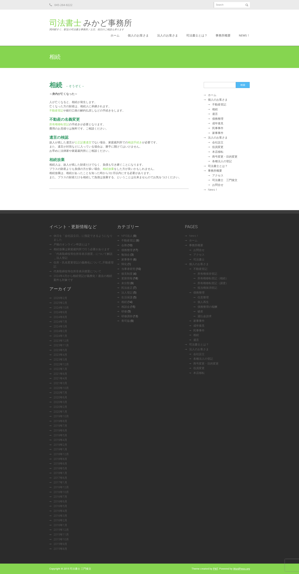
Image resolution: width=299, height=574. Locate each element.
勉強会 (125, 254)
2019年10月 (61, 416)
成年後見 (217, 123)
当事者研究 (128, 269)
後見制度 (127, 273)
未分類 (125, 283)
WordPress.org (241, 568)
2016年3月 (60, 515)
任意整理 (203, 297)
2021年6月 (60, 374)
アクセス (217, 175)
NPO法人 (127, 236)
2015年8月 (60, 549)
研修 (124, 311)
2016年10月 (61, 492)
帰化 (124, 264)
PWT (215, 568)
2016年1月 (60, 525)
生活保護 (127, 297)
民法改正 (127, 288)
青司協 (125, 321)
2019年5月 (60, 435)
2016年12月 (61, 487)
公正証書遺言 (83, 142)
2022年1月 (60, 369)
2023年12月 (61, 340)
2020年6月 (60, 397)
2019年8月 (60, 421)
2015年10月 (61, 539)
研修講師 (127, 316)
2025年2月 (60, 303)
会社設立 (217, 142)
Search (220, 4)
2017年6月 (60, 478)
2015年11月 (61, 534)
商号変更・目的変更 (224, 156)
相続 (215, 109)
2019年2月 (60, 444)
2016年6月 (60, 501)
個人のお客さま (138, 35)
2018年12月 (61, 454)
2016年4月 (60, 511)
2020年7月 (60, 392)
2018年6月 (60, 463)
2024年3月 (60, 326)
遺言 (215, 114)
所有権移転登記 (59, 124)
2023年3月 (60, 359)
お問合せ (217, 185)
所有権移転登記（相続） (213, 278)
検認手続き (135, 142)
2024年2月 (60, 331)
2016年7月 (60, 496)
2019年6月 (60, 430)
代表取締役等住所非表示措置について (77, 271)
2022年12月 (61, 364)
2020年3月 (60, 402)
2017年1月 (60, 482)
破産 (200, 311)
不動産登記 (56, 110)
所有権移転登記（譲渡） (213, 283)
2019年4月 (60, 440)
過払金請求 (205, 316)
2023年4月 (60, 354)
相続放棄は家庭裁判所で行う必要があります (82, 249)
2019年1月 (60, 449)
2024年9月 (60, 312)
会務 (124, 245)
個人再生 (203, 302)
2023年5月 (60, 350)
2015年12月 (61, 529)
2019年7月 (60, 425)
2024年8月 (60, 317)
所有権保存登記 (207, 273)
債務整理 (217, 118)
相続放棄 (108, 169)
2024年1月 (60, 336)
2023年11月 (61, 345)
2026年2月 (60, 298)
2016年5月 (60, 506)
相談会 (125, 307)
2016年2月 (60, 520)
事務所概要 (223, 35)
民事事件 (217, 128)
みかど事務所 (90, 25)
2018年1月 (60, 473)
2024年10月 (61, 307)
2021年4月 (60, 378)
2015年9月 (60, 544)
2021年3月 (60, 383)
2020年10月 (61, 388)
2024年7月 (60, 321)
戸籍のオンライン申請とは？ (72, 244)
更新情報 (127, 278)
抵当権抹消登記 (207, 288)
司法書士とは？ (196, 35)
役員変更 (217, 147)
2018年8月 (60, 459)
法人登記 (127, 292)
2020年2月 (60, 407)
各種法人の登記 (222, 161)
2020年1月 (60, 411)
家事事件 (217, 133)
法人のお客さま (167, 35)
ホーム (115, 35)
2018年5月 (60, 468)
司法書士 (199, 259)
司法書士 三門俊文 (224, 180)
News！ (244, 35)
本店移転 (217, 152)
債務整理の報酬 (207, 307)
